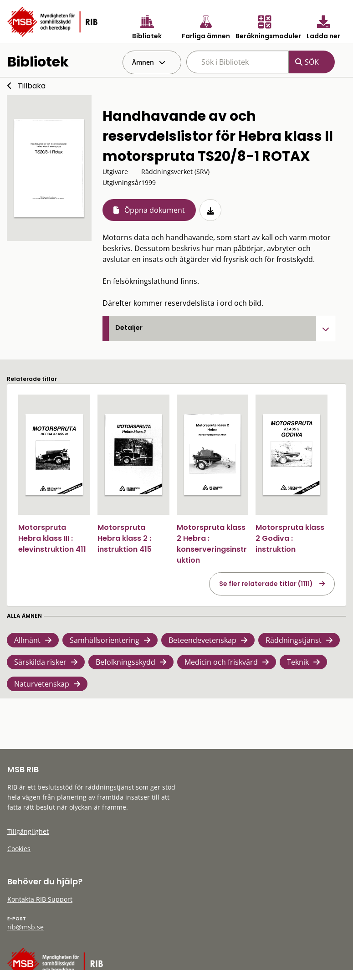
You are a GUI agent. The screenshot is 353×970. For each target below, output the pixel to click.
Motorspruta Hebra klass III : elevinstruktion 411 (52, 538)
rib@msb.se (25, 927)
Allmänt (27, 640)
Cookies (19, 848)
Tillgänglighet (28, 831)
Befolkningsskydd (125, 662)
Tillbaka (32, 86)
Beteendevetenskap (202, 640)
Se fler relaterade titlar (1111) (266, 583)
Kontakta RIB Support (39, 899)
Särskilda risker (40, 662)
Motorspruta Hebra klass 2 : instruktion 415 (124, 538)
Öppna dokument (154, 210)
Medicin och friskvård (221, 662)
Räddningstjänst (294, 640)
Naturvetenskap (41, 684)
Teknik (298, 662)
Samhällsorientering (104, 640)
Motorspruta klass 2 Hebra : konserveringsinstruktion (212, 543)
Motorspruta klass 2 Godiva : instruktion (290, 538)
